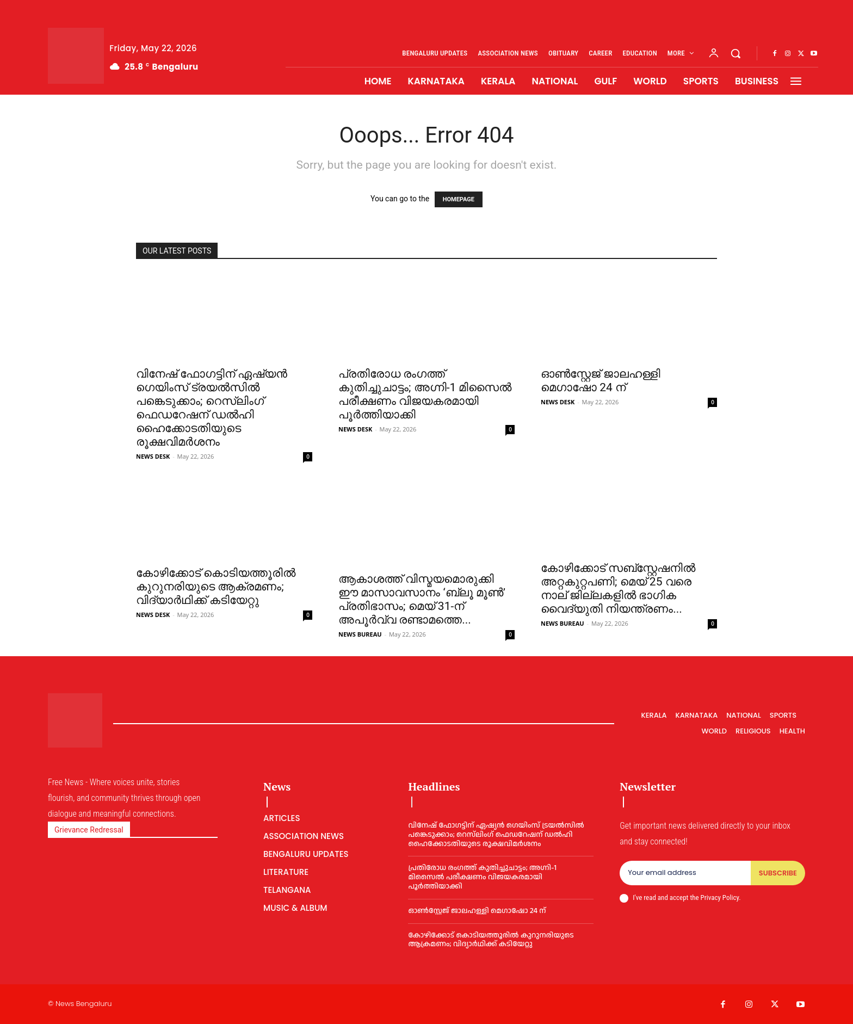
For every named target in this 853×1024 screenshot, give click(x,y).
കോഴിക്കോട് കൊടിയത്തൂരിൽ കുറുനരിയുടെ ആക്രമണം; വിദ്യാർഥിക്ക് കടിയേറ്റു (215, 586)
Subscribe (778, 873)
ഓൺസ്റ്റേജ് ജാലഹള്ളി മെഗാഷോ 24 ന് (600, 380)
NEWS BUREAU (360, 634)
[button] (735, 53)
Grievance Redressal (88, 829)
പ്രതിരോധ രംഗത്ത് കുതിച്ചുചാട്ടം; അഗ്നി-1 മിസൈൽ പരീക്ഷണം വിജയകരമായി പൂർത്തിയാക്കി (424, 394)
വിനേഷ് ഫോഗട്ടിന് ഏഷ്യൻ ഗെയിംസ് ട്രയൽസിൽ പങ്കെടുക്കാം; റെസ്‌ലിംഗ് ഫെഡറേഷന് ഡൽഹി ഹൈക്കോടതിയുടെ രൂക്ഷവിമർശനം (211, 407)
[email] (685, 873)
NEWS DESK (153, 456)
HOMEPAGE (458, 199)
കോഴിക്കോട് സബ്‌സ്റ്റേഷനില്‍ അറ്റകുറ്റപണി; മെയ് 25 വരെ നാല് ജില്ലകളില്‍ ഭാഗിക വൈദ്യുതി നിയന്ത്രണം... (618, 588)
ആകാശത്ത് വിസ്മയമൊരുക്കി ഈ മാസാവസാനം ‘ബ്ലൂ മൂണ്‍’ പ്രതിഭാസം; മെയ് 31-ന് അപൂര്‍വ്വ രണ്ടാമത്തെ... (421, 599)
